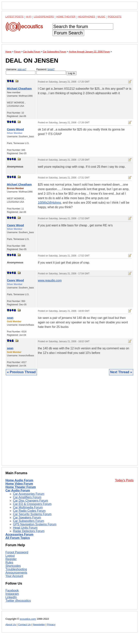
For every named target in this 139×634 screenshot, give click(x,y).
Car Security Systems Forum (32, 514)
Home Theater (66, 16)
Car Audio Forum (17, 490)
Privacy (51, 624)
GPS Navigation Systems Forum (34, 524)
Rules (9, 562)
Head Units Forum (25, 527)
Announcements (16, 572)
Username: (20, 71)
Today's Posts (124, 480)
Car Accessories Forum (28, 493)
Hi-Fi (28, 16)
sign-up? (22, 69)
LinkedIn (11, 597)
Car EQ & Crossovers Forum (32, 504)
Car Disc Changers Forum (30, 500)
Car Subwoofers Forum (28, 521)
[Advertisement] (69, 423)
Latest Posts (14, 16)
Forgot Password (16, 552)
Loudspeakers (44, 16)
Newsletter (39, 624)
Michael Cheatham (19, 88)
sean (10, 317)
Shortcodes (13, 565)
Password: (51, 71)
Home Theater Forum (20, 487)
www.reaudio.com (50, 280)
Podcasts (114, 16)
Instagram (12, 593)
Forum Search (68, 32)
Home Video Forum (19, 483)
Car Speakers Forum (27, 517)
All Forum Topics (17, 537)
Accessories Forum (19, 534)
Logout (10, 555)
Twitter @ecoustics (18, 600)
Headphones (86, 16)
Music (101, 16)
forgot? (50, 69)
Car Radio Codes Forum (29, 510)
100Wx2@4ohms (49, 202)
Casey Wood (15, 129)
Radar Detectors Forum (28, 531)
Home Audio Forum (19, 480)
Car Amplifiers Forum (27, 497)
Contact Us (24, 624)
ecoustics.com (28, 618)
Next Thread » (121, 372)
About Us (10, 624)
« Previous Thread (21, 372)
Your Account (14, 576)
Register (11, 559)
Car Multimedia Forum (28, 507)
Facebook (12, 590)
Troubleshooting (16, 569)
